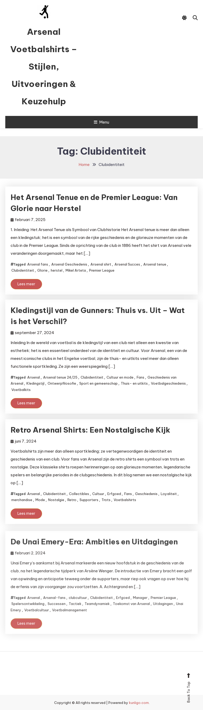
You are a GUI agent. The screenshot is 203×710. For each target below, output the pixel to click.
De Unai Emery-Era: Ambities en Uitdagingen (94, 551)
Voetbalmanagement (69, 619)
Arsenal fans (37, 264)
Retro (71, 500)
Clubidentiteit (22, 270)
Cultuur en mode (120, 377)
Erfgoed (114, 494)
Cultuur (98, 494)
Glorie (42, 270)
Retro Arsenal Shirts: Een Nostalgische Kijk (90, 429)
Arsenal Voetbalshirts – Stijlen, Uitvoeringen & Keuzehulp (43, 66)
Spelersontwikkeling (27, 613)
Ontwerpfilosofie (62, 383)
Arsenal (33, 377)
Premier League (101, 270)
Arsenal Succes (127, 264)
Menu (101, 122)
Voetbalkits (21, 390)
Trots (106, 500)
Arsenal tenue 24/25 (60, 377)
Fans (140, 377)
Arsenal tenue (154, 264)
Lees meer (26, 284)
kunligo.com (139, 703)
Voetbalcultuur (36, 619)
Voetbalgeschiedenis (168, 383)
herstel (56, 270)
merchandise (21, 500)
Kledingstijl (35, 383)
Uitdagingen (163, 613)
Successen (57, 613)
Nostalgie (56, 500)
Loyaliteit (169, 494)
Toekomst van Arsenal (131, 613)
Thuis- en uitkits (134, 383)
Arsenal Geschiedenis (69, 264)
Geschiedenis (146, 494)
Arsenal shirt (100, 264)
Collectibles (79, 494)
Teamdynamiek (97, 613)
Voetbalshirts (125, 500)
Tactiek (75, 613)
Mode (40, 500)
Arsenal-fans (54, 607)
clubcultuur (78, 607)
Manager (140, 607)
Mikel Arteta (76, 270)
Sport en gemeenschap (98, 383)
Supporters (89, 500)
